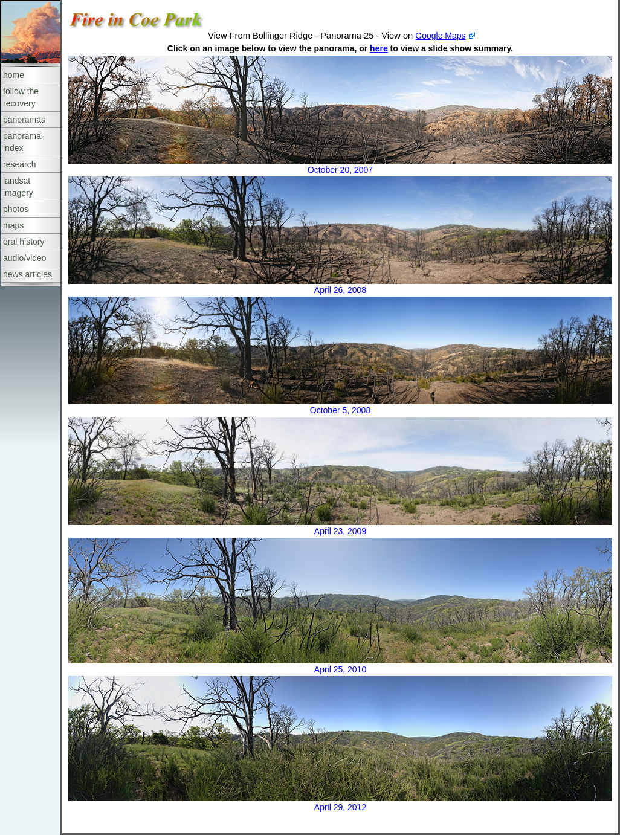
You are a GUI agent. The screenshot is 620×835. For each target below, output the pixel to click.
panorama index (22, 142)
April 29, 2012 (340, 807)
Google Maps (440, 35)
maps (13, 225)
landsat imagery (18, 187)
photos (15, 209)
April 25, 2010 (340, 669)
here (379, 48)
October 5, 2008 (340, 410)
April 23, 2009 (340, 531)
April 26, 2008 (340, 290)
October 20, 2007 (340, 170)
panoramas (24, 119)
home (13, 75)
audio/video (25, 258)
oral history (23, 242)
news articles (27, 274)
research (19, 164)
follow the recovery (21, 97)
